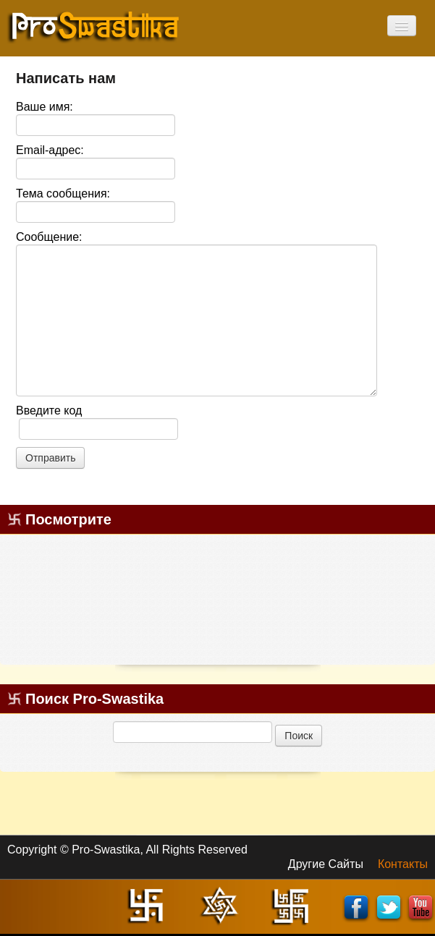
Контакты (403, 864)
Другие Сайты (325, 864)
